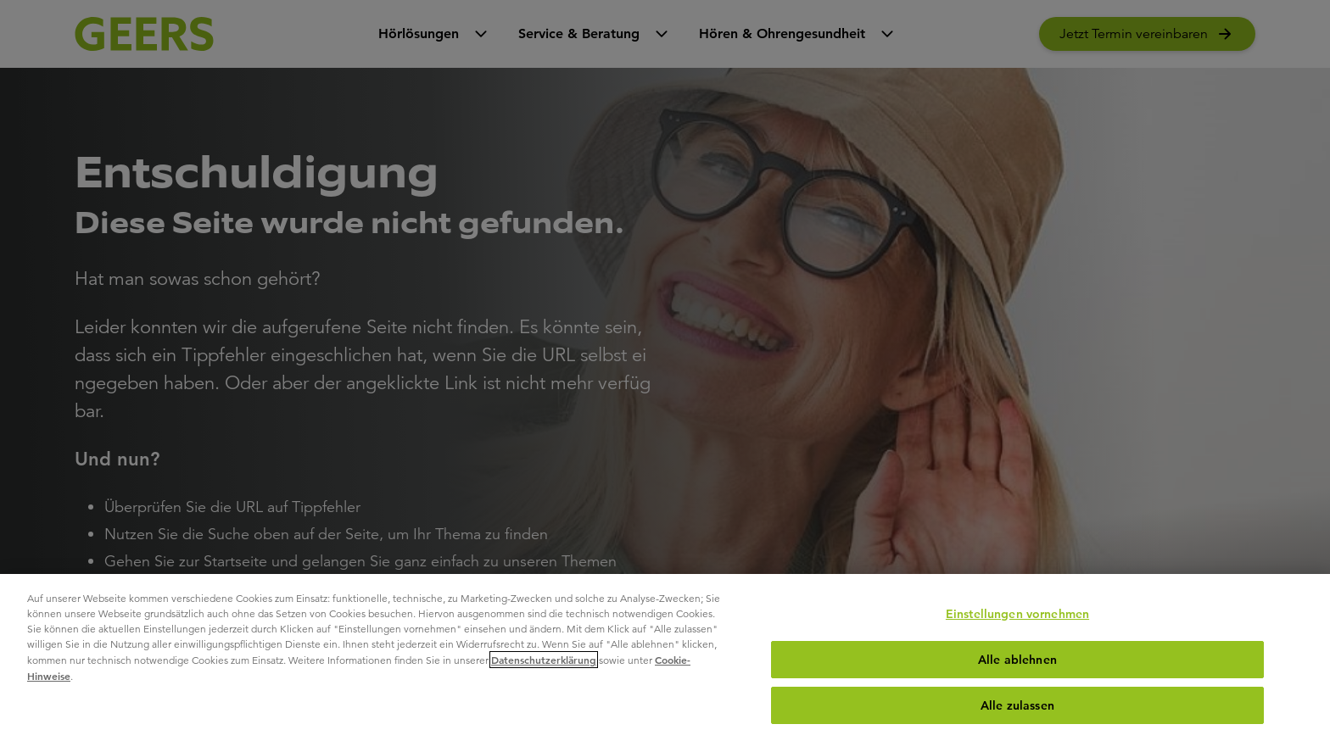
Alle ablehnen (1017, 659)
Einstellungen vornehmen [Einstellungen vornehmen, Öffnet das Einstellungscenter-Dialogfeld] (1017, 613)
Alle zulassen (1017, 705)
